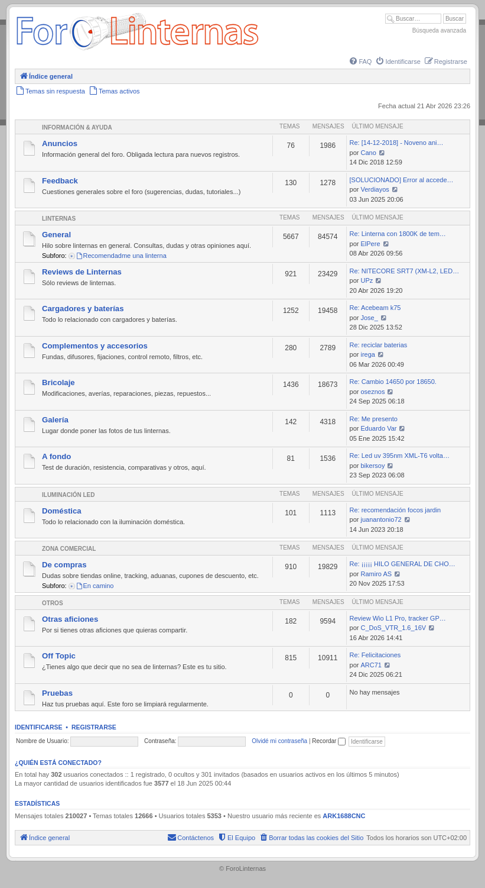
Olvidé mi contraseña (279, 741)
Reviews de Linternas (82, 271)
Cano (368, 152)
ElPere (370, 243)
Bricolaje (58, 382)
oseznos (373, 391)
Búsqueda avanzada (439, 30)
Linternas (59, 218)
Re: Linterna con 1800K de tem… (398, 233)
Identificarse (39, 727)
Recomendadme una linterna (121, 255)
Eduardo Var (379, 428)
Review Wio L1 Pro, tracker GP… (398, 618)
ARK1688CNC (344, 815)
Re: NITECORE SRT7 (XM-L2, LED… (405, 271)
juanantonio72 (381, 519)
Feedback (60, 180)
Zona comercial (69, 548)
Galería (55, 419)
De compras (64, 564)
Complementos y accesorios (95, 345)
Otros (52, 603)
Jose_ (369, 317)
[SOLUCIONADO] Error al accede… (402, 179)
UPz (367, 280)
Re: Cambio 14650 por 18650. (393, 381)
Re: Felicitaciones (375, 654)
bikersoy (373, 465)
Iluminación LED (68, 495)
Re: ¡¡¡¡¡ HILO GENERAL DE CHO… (402, 563)
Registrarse (93, 727)
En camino (95, 585)
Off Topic (59, 655)
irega (368, 354)
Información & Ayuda (77, 127)
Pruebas (57, 693)
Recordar (329, 741)
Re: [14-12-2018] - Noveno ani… (397, 142)
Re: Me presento (374, 418)
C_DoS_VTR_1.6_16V (394, 627)
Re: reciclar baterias (379, 344)
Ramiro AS (376, 573)
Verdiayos (375, 189)
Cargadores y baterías (83, 308)
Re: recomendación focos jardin (395, 510)
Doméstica (62, 510)
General (56, 234)
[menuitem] (360, 61)
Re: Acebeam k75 (375, 307)
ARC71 (371, 665)
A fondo (56, 456)
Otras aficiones (70, 619)
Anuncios (59, 143)
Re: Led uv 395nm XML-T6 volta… (400, 455)
